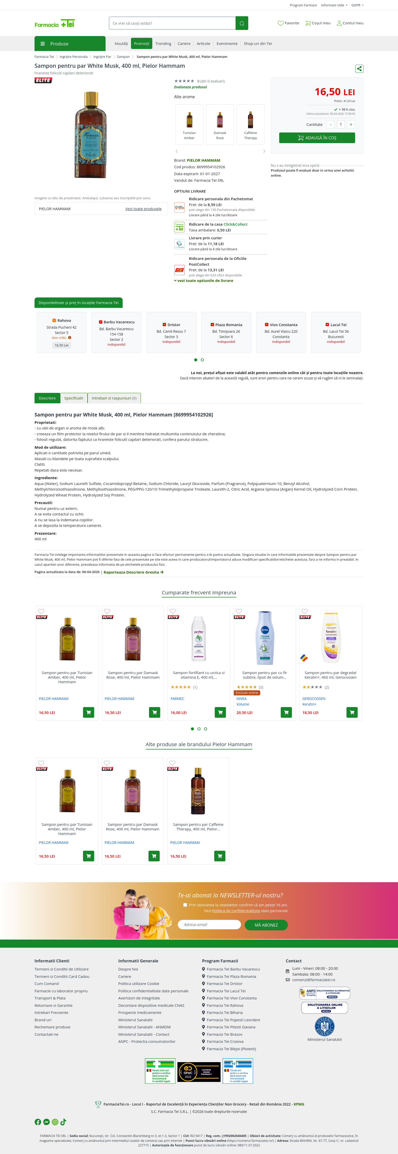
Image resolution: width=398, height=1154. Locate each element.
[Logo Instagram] (55, 1122)
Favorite (288, 23)
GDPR (356, 5)
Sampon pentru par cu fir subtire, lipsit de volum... (264, 674)
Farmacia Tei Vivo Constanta (229, 997)
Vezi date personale (246, 910)
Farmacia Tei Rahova (222, 1005)
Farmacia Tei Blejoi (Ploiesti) (229, 1048)
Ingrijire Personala (74, 56)
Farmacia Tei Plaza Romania (229, 976)
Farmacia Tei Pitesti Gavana (228, 1026)
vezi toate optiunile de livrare (203, 280)
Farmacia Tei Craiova (223, 1041)
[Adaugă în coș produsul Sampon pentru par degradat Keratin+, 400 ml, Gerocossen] (352, 712)
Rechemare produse (52, 1026)
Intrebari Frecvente (51, 1012)
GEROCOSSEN (313, 698)
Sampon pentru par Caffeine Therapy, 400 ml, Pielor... (198, 826)
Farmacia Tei (44, 56)
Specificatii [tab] (73, 397)
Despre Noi (128, 969)
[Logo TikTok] (63, 1122)
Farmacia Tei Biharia (222, 1012)
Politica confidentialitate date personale (153, 990)
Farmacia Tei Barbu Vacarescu (231, 969)
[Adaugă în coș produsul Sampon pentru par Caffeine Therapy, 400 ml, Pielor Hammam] (219, 856)
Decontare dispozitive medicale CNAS (151, 1005)
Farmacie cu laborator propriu (61, 990)
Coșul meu (318, 22)
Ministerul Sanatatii (135, 1019)
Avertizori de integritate (139, 997)
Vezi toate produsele (143, 208)
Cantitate (314, 124)
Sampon (123, 56)
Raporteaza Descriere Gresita (133, 572)
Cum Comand (47, 983)
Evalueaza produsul (190, 87)
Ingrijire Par (102, 56)
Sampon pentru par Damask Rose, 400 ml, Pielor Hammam (133, 674)
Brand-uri (43, 1019)
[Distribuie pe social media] (359, 69)
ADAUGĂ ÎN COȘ (317, 138)
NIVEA (241, 698)
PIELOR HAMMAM (203, 160)
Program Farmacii (303, 5)
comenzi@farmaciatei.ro (313, 979)
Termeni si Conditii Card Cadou (62, 976)
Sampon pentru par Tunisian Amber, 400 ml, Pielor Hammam (67, 677)
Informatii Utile (333, 5)
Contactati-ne (46, 1034)
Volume (243, 704)
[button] (195, 360)
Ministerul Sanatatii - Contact (143, 1034)
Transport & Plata (50, 997)
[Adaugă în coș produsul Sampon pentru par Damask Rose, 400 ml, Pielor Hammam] (154, 712)
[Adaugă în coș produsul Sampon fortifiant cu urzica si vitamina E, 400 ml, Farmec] (220, 712)
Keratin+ (309, 704)
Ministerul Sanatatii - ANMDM (144, 1026)
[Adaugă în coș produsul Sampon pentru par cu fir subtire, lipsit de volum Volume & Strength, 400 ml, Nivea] (286, 712)
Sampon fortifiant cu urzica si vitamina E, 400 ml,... (199, 674)
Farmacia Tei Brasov (222, 1034)
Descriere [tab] (47, 397)
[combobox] (172, 23)
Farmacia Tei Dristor (222, 983)
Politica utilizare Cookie (138, 983)
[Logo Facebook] (38, 1122)
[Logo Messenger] (46, 1122)
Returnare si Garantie (54, 1005)
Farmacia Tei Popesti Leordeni (231, 1019)
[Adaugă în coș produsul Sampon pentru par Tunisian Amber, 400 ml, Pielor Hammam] (88, 712)
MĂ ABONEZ (266, 925)
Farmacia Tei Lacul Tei (224, 990)
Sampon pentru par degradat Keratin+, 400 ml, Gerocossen (330, 674)
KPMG (299, 1104)
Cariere (124, 976)
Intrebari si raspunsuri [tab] (114, 397)
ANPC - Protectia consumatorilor (147, 1041)
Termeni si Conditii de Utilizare (62, 969)
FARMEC (177, 698)
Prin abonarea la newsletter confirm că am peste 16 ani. (238, 904)
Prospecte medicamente (139, 1012)
